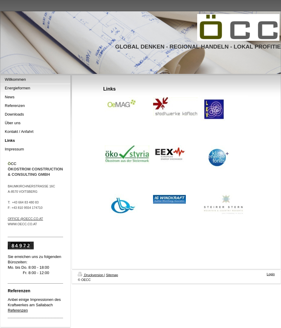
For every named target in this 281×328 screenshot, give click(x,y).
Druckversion (91, 275)
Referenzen (18, 310)
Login (271, 274)
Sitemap (112, 275)
